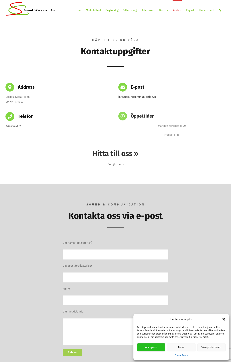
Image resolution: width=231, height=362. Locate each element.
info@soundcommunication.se (137, 96)
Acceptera (151, 347)
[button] (224, 319)
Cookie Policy (181, 355)
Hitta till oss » (115, 153)
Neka (181, 347)
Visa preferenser (211, 347)
